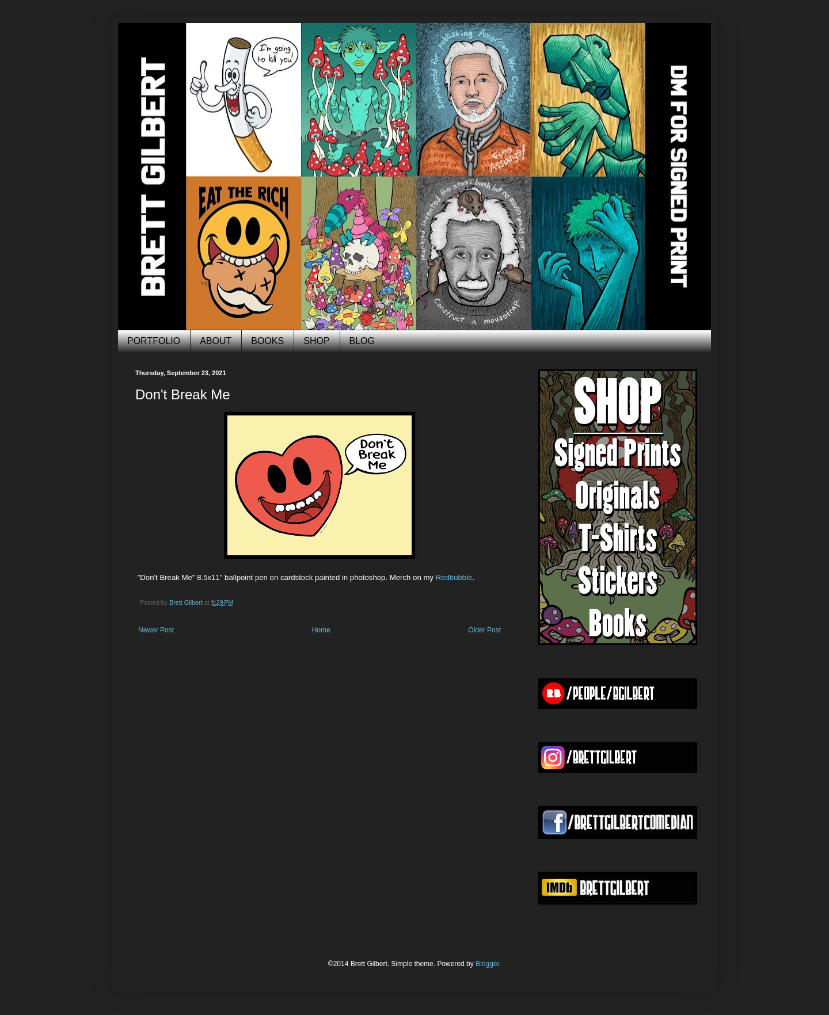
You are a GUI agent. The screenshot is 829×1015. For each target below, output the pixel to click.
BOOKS (267, 341)
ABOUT (215, 341)
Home (321, 630)
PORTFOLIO (153, 341)
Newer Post (156, 630)
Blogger (487, 964)
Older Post (484, 630)
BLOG (362, 341)
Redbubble (454, 577)
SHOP (316, 341)
